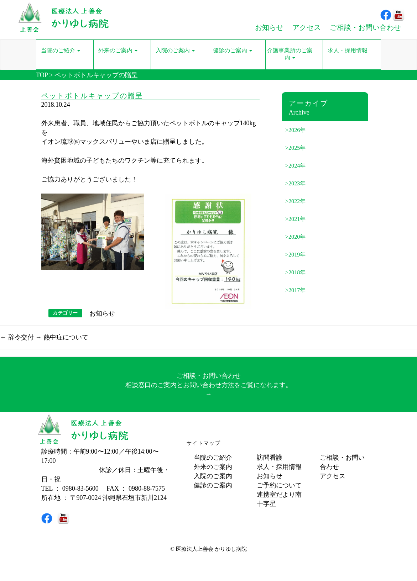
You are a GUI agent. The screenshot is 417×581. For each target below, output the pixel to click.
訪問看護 (269, 457)
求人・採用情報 (279, 466)
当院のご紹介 (213, 457)
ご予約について (279, 485)
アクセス (332, 476)
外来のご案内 (213, 466)
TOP (42, 75)
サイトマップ (204, 443)
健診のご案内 (213, 485)
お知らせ (102, 313)
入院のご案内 (213, 476)
